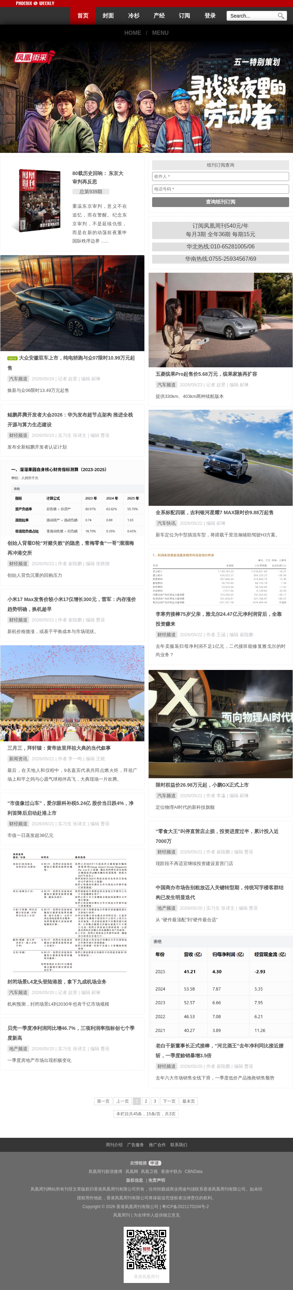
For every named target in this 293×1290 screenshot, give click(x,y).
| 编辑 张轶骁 (96, 563)
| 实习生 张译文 (72, 435)
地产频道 (166, 908)
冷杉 (133, 16)
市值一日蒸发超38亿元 (30, 835)
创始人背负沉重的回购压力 (34, 575)
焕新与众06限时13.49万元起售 (38, 390)
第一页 (103, 1101)
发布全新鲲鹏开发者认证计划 (37, 447)
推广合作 (157, 1144)
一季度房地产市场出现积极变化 (39, 1060)
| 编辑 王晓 (94, 758)
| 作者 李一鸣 (69, 758)
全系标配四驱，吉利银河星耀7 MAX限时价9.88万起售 (215, 512)
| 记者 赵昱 (67, 378)
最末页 (188, 1101)
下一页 (169, 1101)
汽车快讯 (166, 523)
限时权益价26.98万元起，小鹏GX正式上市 (202, 785)
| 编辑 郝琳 (89, 378)
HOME (132, 33)
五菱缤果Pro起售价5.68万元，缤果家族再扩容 (206, 374)
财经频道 (18, 435)
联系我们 (178, 1144)
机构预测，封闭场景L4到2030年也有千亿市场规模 (58, 1004)
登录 (210, 16)
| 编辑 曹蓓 (99, 435)
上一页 (122, 1101)
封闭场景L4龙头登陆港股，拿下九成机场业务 (56, 982)
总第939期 (90, 191)
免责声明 (156, 1180)
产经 (159, 16)
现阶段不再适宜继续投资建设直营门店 (194, 863)
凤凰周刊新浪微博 (105, 1171)
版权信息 (134, 1180)
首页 (83, 16)
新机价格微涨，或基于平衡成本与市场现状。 (53, 631)
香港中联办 (171, 1171)
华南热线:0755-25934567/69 (220, 259)
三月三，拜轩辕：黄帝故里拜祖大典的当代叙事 (59, 748)
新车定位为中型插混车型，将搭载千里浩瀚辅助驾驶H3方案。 (218, 534)
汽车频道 (18, 378)
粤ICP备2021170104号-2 (185, 1206)
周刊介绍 (114, 1144)
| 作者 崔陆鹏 (69, 563)
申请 (154, 1163)
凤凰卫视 (149, 1171)
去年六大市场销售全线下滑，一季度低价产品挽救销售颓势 (215, 1078)
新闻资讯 (18, 758)
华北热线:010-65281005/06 (221, 247)
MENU (160, 33)
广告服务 (135, 1144)
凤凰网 (131, 1171)
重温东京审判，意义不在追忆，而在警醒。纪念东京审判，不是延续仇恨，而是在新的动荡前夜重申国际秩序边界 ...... (99, 224)
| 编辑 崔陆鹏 (240, 634)
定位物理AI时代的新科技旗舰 (185, 807)
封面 (108, 16)
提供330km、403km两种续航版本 (190, 396)
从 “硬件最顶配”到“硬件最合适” (187, 919)
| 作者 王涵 (215, 634)
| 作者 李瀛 (215, 795)
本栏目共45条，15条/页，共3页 (146, 1113)
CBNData (194, 1171)
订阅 (184, 16)
